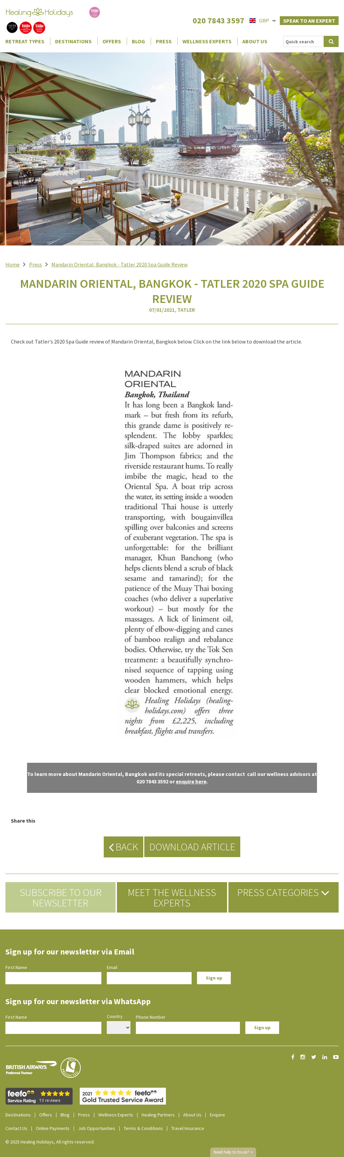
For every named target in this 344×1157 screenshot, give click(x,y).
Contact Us (16, 1128)
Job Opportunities (96, 1128)
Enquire (217, 1115)
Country (115, 1016)
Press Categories (283, 892)
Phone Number (151, 1017)
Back (123, 846)
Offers (111, 41)
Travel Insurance (187, 1128)
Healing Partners (158, 1115)
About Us (254, 41)
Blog (138, 41)
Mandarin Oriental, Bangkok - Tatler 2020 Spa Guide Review (119, 264)
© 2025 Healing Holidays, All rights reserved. (50, 1142)
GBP (259, 20)
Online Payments (53, 1128)
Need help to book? (233, 1152)
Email (112, 967)
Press (164, 41)
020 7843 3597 (218, 20)
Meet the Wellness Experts (172, 897)
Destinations (73, 41)
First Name (16, 967)
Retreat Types (24, 41)
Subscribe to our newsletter (60, 897)
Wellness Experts (206, 41)
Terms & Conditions (143, 1128)
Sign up (214, 978)
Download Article (192, 846)
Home (12, 264)
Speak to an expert (309, 20)
